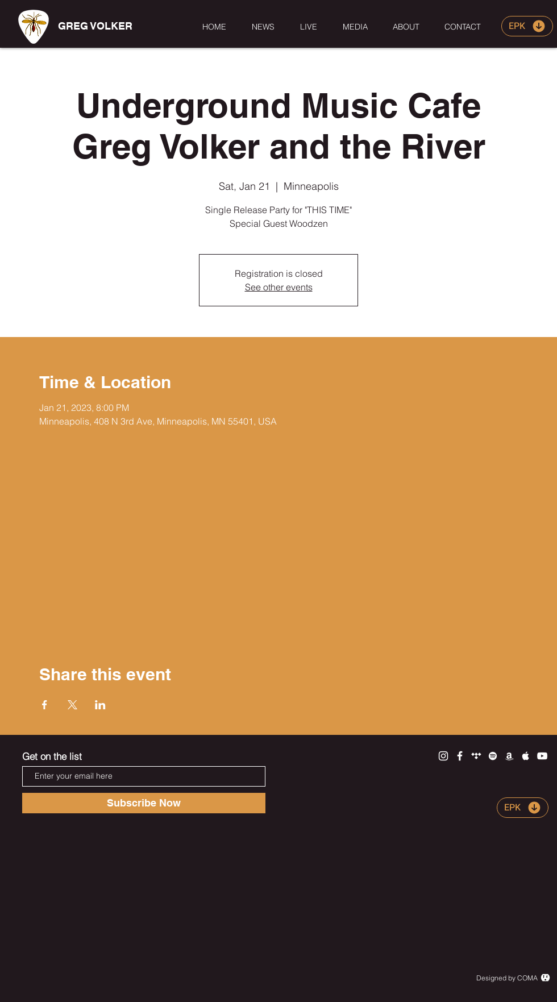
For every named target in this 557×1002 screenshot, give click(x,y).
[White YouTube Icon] (542, 756)
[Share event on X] (72, 704)
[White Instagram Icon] (443, 756)
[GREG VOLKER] (95, 26)
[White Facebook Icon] (460, 756)
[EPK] (527, 26)
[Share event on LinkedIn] (100, 704)
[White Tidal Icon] (476, 756)
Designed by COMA (507, 978)
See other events (279, 287)
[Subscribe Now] (143, 803)
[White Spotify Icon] (493, 756)
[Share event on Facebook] (44, 704)
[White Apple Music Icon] (525, 756)
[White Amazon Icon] (509, 756)
